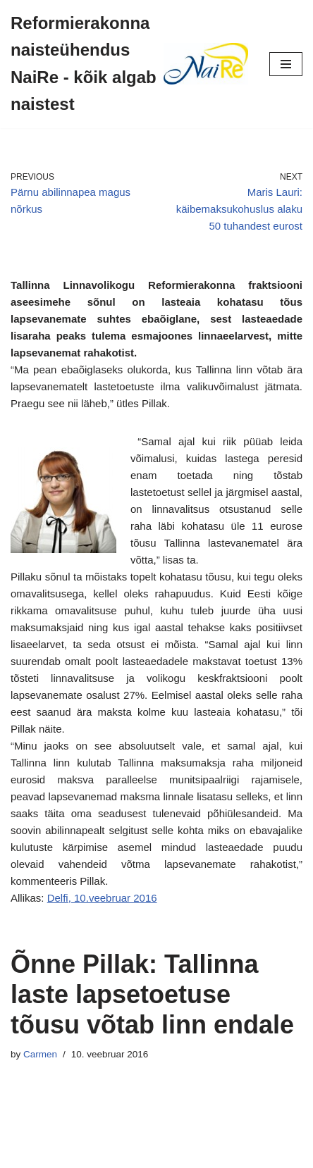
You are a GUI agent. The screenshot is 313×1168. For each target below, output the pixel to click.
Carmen (40, 1054)
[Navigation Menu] (285, 64)
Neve (97, 1154)
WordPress (202, 1154)
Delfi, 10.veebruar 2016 (102, 898)
